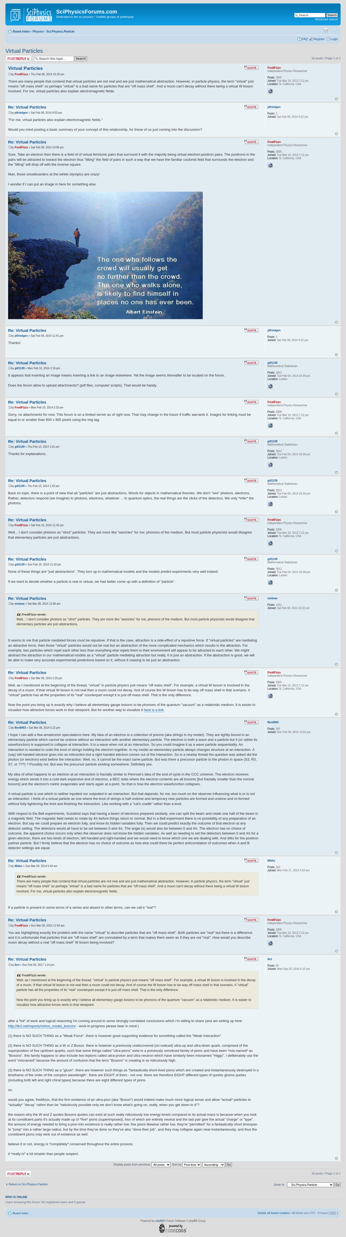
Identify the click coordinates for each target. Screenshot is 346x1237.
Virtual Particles (24, 51)
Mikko (18, 866)
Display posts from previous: (142, 1164)
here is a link (154, 710)
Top (336, 98)
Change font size (334, 30)
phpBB (159, 1220)
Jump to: (279, 1184)
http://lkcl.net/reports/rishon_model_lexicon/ (42, 1026)
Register (319, 39)
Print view (326, 30)
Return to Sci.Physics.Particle (28, 1184)
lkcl (17, 964)
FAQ (305, 39)
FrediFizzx (21, 74)
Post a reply (18, 58)
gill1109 (20, 368)
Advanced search (326, 19)
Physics (38, 31)
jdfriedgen (21, 112)
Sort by (186, 1164)
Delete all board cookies (273, 1213)
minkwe (20, 603)
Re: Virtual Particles (27, 107)
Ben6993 (20, 727)
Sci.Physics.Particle (60, 31)
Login (334, 39)
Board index (21, 31)
